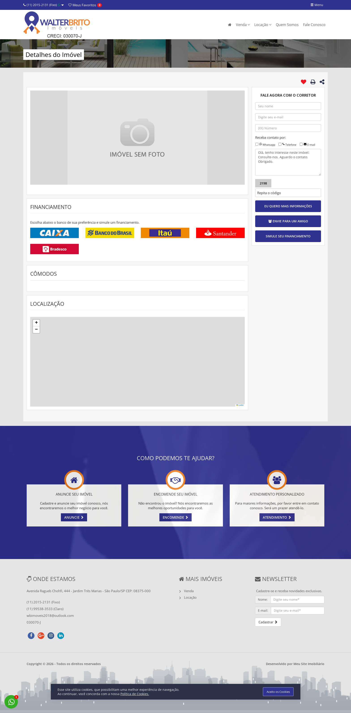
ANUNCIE (74, 517)
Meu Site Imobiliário (308, 664)
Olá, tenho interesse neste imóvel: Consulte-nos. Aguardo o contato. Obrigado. (288, 162)
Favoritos (82, 5)
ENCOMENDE (175, 517)
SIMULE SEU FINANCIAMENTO (288, 236)
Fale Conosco (314, 24)
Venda (243, 24)
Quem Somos (287, 24)
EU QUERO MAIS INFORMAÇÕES (288, 206)
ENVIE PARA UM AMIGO (288, 221)
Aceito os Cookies (278, 692)
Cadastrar (268, 622)
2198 (263, 183)
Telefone (290, 145)
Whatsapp (269, 145)
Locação (262, 24)
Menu (316, 5)
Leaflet (240, 405)
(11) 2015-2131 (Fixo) (43, 5)
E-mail (311, 145)
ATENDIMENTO (277, 517)
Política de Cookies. (134, 694)
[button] (36, 323)
